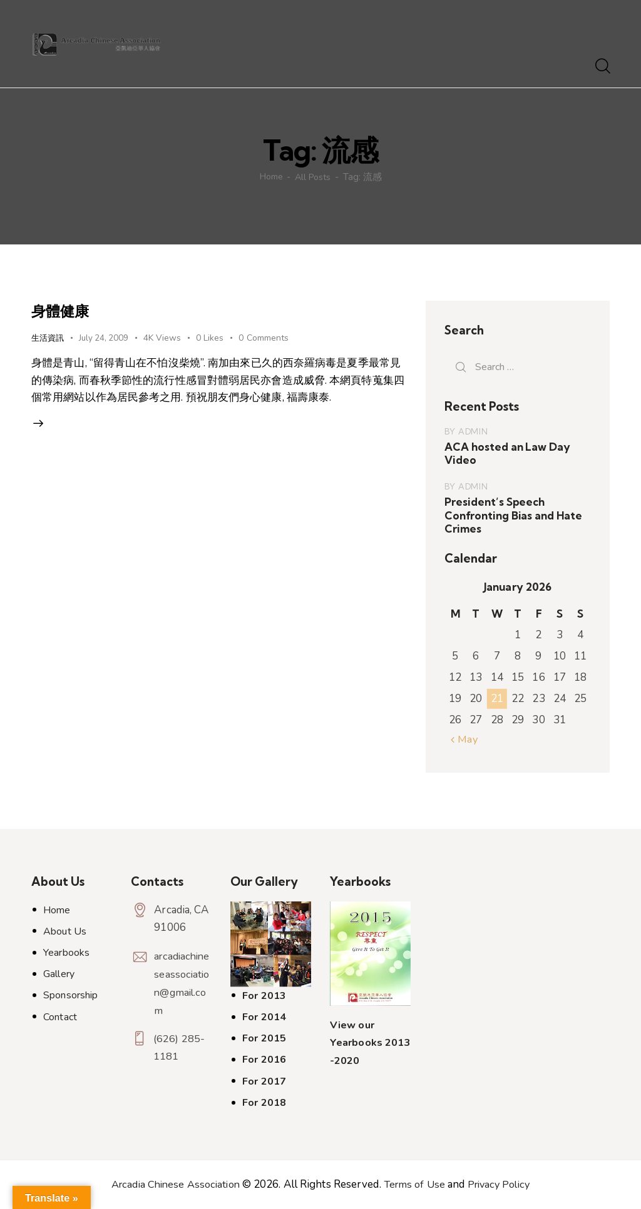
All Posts (314, 177)
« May (465, 739)
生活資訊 (48, 337)
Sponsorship (70, 995)
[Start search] (602, 67)
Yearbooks (66, 953)
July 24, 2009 (107, 338)
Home (269, 177)
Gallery (58, 974)
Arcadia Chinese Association (171, 1184)
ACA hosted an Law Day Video (506, 453)
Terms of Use (415, 1184)
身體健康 (66, 310)
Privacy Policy (503, 1184)
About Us (64, 931)
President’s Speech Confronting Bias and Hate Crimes (512, 515)
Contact (60, 1016)
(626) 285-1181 (179, 1048)
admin (473, 431)
